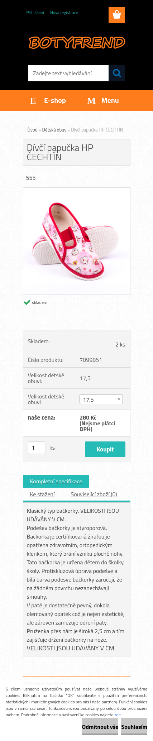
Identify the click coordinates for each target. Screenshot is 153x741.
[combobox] (101, 399)
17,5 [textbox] (88, 399)
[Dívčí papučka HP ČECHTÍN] (76, 190)
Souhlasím (134, 726)
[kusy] (37, 447)
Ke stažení (42, 494)
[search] (117, 73)
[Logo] (76, 42)
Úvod (33, 129)
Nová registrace (64, 12)
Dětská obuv (54, 129)
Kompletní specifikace (56, 481)
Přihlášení (35, 12)
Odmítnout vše (100, 726)
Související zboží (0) (94, 494)
